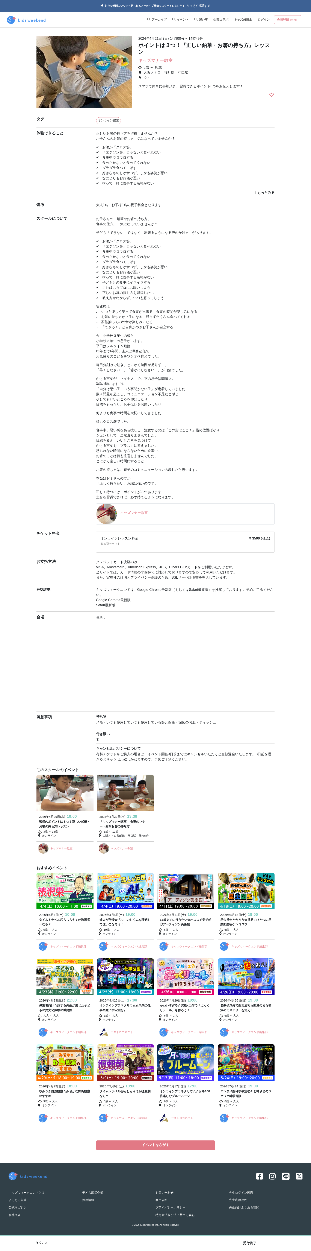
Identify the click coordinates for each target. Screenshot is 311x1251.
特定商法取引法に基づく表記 (175, 1214)
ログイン (264, 19)
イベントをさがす (155, 1145)
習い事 (201, 19)
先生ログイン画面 (241, 1192)
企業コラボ (220, 19)
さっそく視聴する (198, 6)
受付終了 (250, 1243)
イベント (180, 19)
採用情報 (88, 1199)
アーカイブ (157, 19)
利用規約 (162, 1199)
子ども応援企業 (92, 1192)
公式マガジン (18, 1206)
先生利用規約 (238, 1199)
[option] (84, 70)
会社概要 (15, 1214)
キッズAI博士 (243, 19)
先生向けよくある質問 (244, 1206)
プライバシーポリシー (171, 1206)
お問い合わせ (165, 1192)
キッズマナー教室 (155, 60)
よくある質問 (18, 1199)
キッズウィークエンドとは (27, 1192)
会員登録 (287, 19)
